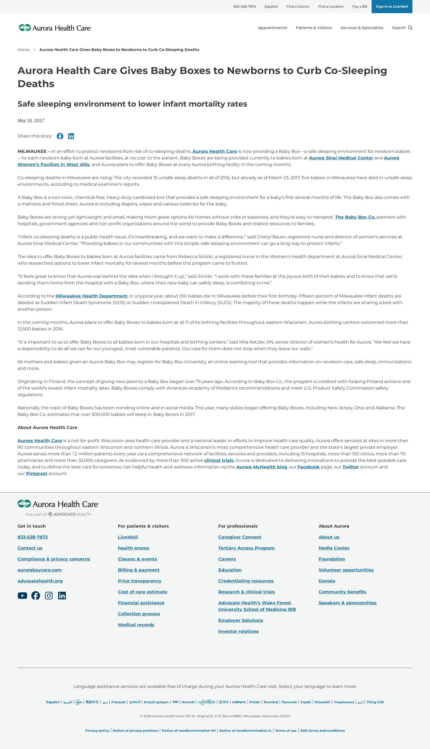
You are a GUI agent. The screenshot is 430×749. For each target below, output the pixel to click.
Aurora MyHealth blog (261, 467)
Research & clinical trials (246, 591)
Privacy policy (97, 730)
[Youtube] (22, 596)
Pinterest (36, 473)
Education (230, 570)
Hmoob (188, 702)
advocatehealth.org (40, 581)
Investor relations (238, 631)
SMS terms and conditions (322, 730)
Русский (289, 702)
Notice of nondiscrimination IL (245, 730)
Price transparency (140, 581)
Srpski (306, 702)
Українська (344, 702)
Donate (327, 581)
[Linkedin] (71, 136)
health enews (133, 548)
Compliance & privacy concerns (54, 559)
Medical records (136, 624)
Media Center (334, 548)
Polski (255, 702)
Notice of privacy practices (135, 730)
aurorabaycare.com (40, 570)
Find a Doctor (298, 6)
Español (271, 6)
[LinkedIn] (62, 596)
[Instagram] (48, 596)
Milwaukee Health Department (92, 296)
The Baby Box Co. (355, 217)
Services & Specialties (362, 27)
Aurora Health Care (215, 151)
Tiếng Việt (375, 702)
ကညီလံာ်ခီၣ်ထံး (206, 702)
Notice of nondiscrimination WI (189, 730)
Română (271, 702)
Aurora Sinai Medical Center (341, 158)
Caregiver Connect (239, 537)
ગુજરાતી (134, 702)
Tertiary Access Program (246, 548)
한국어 (224, 702)
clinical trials (219, 460)
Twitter (351, 467)
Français (118, 702)
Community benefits (342, 591)
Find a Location (331, 6)
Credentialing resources (246, 581)
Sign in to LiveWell (392, 6)
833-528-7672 (244, 6)
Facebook (309, 467)
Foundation (332, 559)
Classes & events (137, 559)
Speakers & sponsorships (348, 602)
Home (23, 49)
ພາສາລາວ (239, 702)
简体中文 (92, 702)
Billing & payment (139, 570)
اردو (360, 702)
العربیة (67, 702)
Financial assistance (141, 602)
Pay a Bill (359, 6)
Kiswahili (322, 702)
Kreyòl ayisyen (156, 702)
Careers (227, 559)
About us (329, 537)
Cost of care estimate (142, 591)
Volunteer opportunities (346, 570)
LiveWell (128, 537)
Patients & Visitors (314, 27)
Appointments (272, 27)
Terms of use (286, 730)
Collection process (139, 613)
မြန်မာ (79, 702)
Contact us (30, 548)
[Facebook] (60, 136)
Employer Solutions (240, 620)
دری (105, 702)
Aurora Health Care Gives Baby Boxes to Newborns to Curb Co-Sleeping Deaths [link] (119, 49)
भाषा (175, 702)
